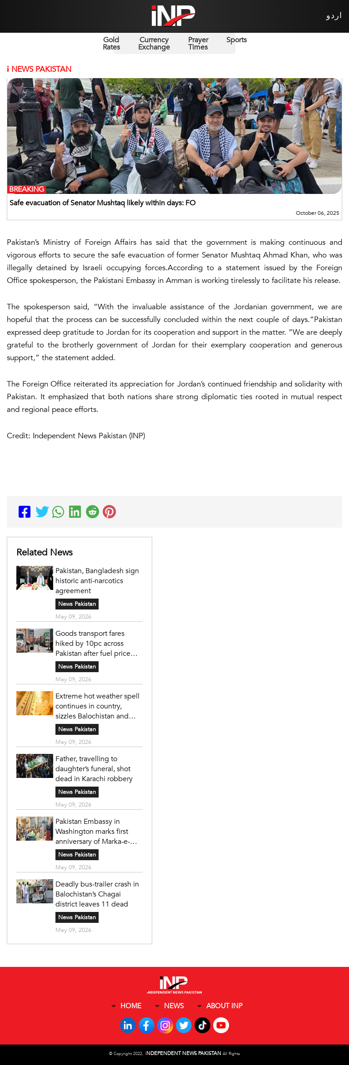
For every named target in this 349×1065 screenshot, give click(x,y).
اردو (334, 15)
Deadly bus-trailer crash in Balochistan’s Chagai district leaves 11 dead (97, 894)
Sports (236, 40)
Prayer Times (198, 43)
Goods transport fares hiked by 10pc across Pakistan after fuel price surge (92, 644)
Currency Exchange (154, 43)
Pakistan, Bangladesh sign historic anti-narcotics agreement (97, 581)
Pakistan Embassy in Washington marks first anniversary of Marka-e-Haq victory (92, 832)
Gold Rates (111, 43)
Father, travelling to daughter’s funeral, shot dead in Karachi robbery (94, 769)
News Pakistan (77, 604)
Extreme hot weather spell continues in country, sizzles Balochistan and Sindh (97, 706)
